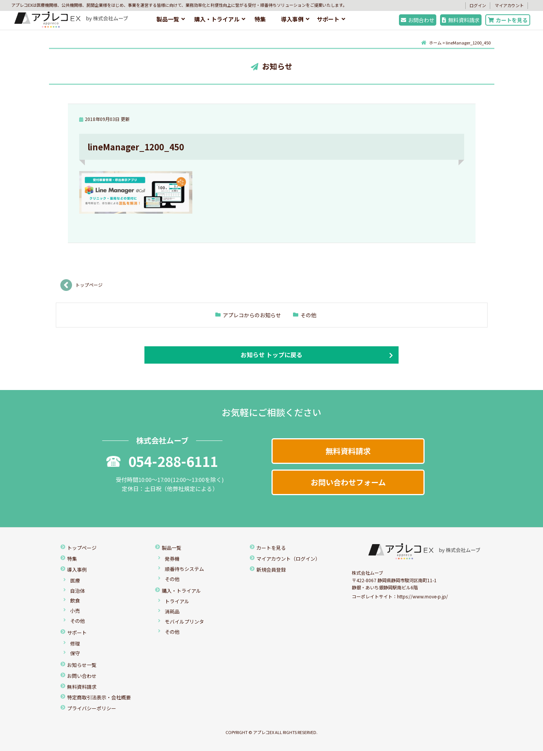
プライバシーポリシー (91, 708)
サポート (328, 19)
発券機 (172, 558)
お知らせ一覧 (82, 664)
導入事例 (292, 19)
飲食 (75, 600)
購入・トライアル (216, 19)
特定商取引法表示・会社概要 (99, 697)
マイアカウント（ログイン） (288, 558)
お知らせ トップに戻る (271, 354)
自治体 (77, 590)
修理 (75, 643)
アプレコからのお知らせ (252, 315)
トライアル (177, 601)
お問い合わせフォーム (348, 482)
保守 (75, 653)
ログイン (477, 5)
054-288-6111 (162, 461)
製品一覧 (167, 19)
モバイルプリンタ (184, 621)
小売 (75, 610)
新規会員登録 (271, 569)
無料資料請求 (461, 20)
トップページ (89, 284)
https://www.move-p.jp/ (422, 596)
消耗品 (172, 611)
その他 (308, 315)
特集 (260, 19)
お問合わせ (417, 20)
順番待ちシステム (184, 568)
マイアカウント (509, 5)
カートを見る (508, 20)
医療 (75, 580)
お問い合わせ (82, 675)
